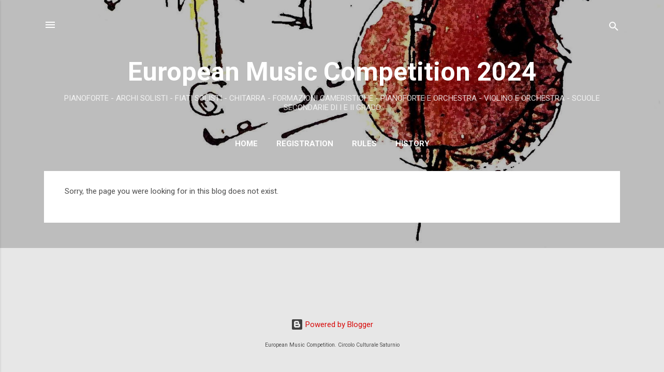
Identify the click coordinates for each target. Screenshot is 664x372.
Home (246, 143)
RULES (364, 143)
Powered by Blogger (332, 324)
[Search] (614, 28)
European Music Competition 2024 (332, 72)
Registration (304, 143)
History (412, 143)
